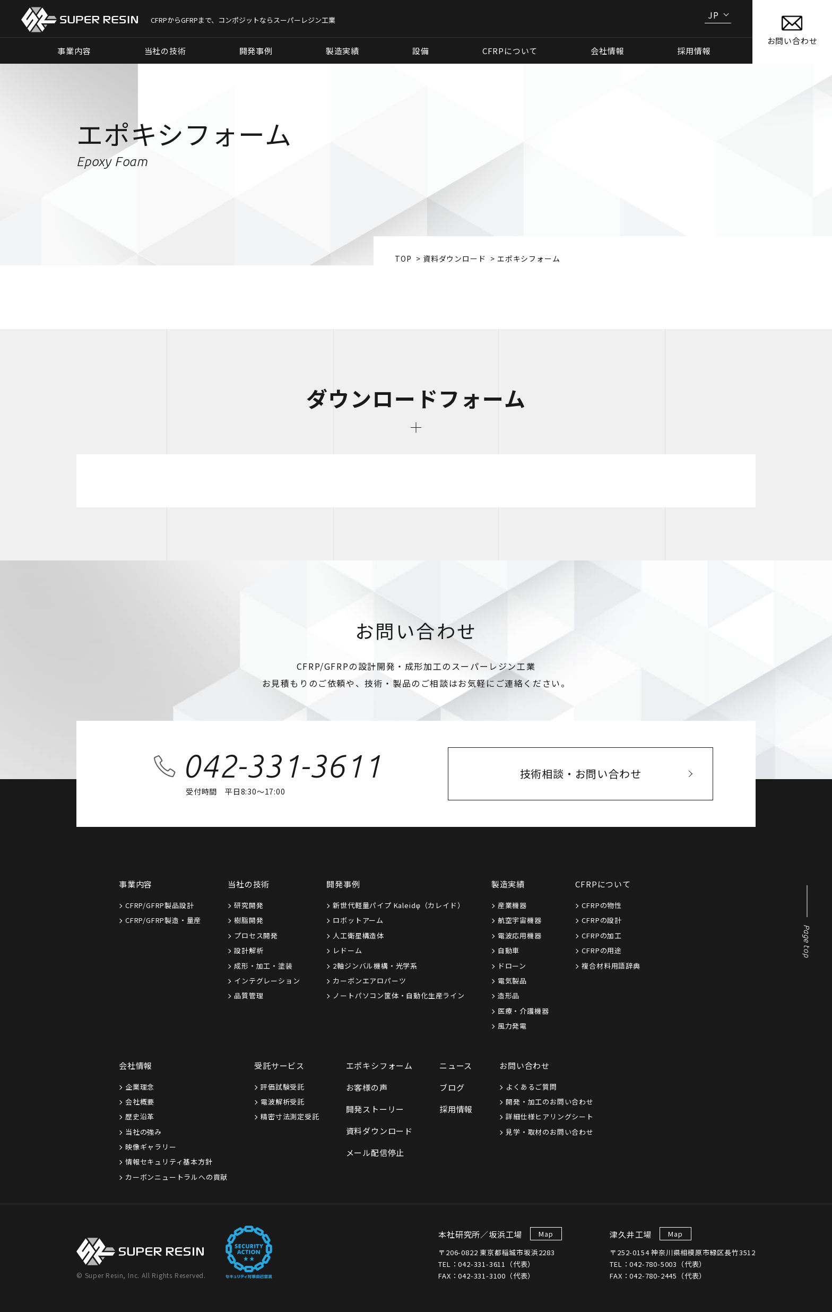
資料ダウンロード (454, 258)
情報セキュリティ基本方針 (169, 1161)
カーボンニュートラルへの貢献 (176, 1177)
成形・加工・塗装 (263, 966)
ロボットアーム (358, 920)
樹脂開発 (248, 920)
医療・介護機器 (523, 1011)
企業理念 (139, 1087)
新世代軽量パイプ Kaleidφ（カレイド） (398, 905)
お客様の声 (367, 1087)
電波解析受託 (283, 1102)
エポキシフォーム (379, 1065)
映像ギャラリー (151, 1147)
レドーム (347, 950)
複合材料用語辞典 (611, 966)
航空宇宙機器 (520, 920)
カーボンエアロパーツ (369, 981)
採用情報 (693, 50)
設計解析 (248, 950)
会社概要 (139, 1102)
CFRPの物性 (602, 905)
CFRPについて (602, 884)
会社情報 (135, 1065)
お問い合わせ (524, 1065)
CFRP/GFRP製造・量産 (163, 920)
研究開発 (248, 905)
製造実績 (508, 884)
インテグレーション (267, 981)
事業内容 (135, 884)
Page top (806, 941)
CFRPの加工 (602, 935)
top (403, 258)
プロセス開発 (256, 935)
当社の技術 (249, 884)
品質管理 (248, 995)
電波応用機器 (520, 935)
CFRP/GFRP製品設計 (159, 905)
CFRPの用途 (602, 950)
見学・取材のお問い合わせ (550, 1132)
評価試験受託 (283, 1087)
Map (546, 1234)
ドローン (512, 966)
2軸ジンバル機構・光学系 (375, 966)
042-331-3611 (282, 766)
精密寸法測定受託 (290, 1116)
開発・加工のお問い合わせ (550, 1102)
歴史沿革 (139, 1116)
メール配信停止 (375, 1152)
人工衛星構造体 (358, 935)
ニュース (455, 1065)
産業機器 (512, 905)
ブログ (451, 1087)
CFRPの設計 (602, 920)
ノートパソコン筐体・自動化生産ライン (398, 995)
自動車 (508, 950)
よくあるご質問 (531, 1087)
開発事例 (343, 884)
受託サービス (279, 1065)
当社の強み (143, 1132)
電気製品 (512, 981)
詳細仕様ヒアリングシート (550, 1116)
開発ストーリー (375, 1109)
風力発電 (512, 1026)
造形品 (508, 995)
